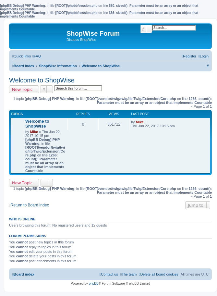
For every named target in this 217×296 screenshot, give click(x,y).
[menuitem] (36, 56)
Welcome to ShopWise (42, 80)
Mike (34, 132)
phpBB (94, 283)
